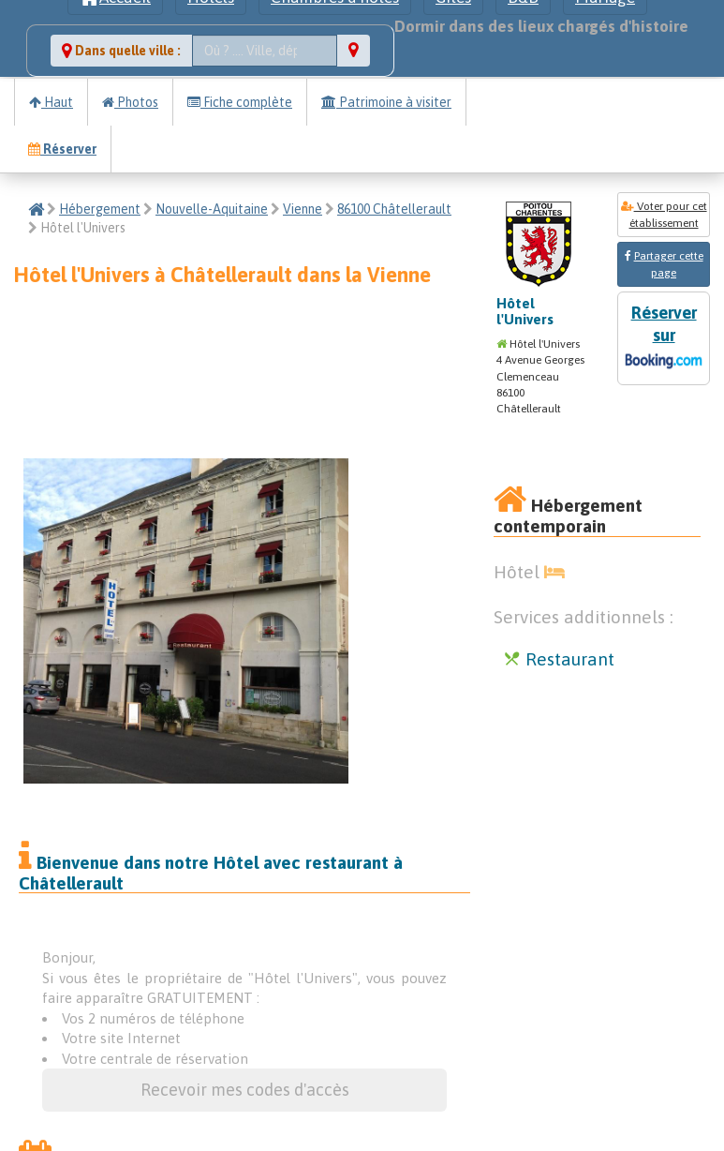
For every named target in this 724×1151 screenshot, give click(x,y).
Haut (51, 102)
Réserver (62, 149)
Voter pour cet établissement (664, 215)
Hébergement (99, 209)
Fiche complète (239, 102)
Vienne (302, 209)
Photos (130, 102)
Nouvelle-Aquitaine (211, 209)
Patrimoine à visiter (386, 102)
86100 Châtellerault (394, 209)
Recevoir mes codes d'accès (244, 1089)
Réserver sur (663, 339)
